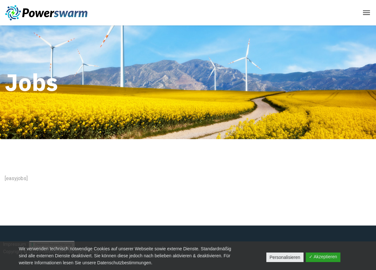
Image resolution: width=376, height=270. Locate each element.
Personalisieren (285, 257)
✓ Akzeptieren (323, 256)
